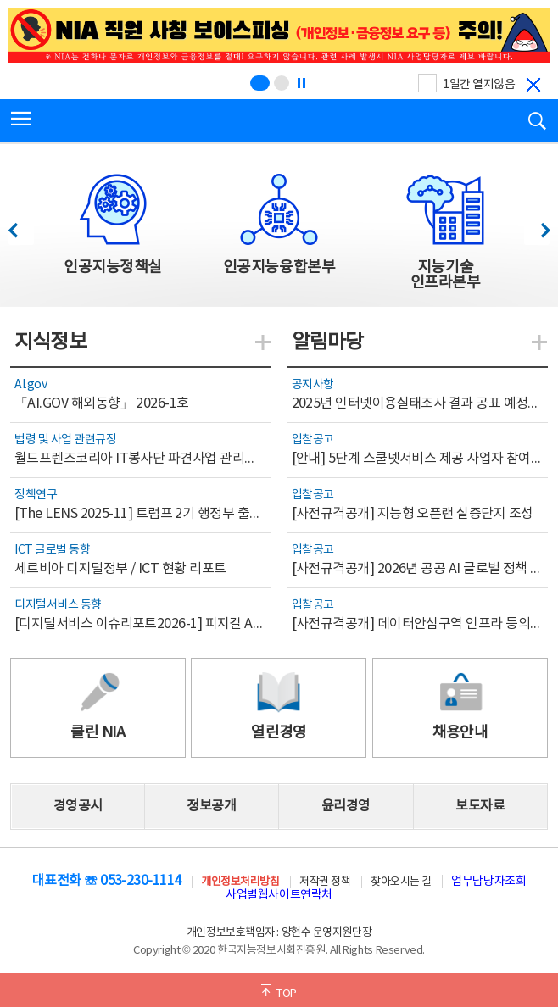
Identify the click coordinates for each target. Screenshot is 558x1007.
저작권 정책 (324, 881)
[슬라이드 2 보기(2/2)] (281, 83)
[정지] (301, 83)
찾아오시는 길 (401, 881)
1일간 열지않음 (479, 85)
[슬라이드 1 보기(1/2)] (260, 83)
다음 (536, 226)
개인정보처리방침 (240, 881)
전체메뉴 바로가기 (0, 0)
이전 (20, 226)
